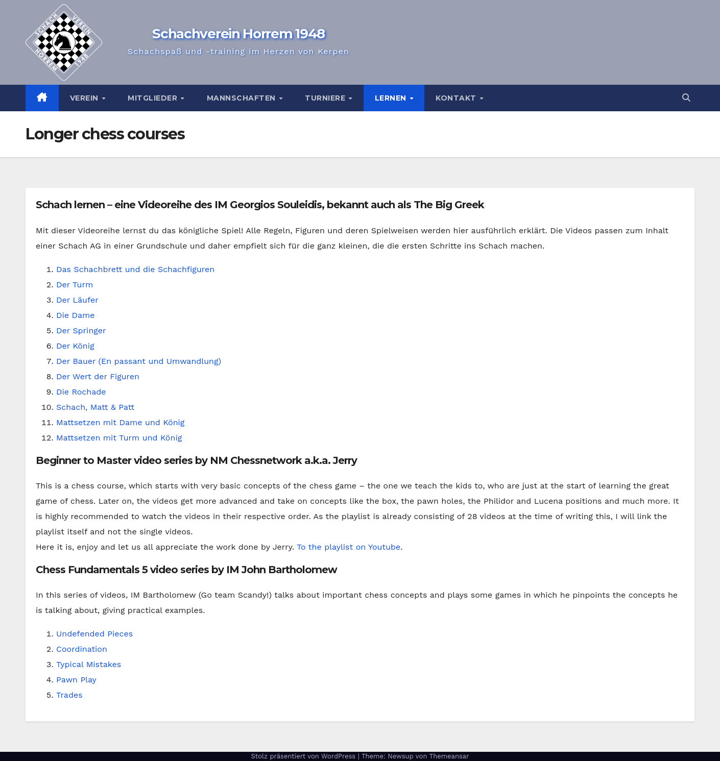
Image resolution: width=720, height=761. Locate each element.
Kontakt (457, 98)
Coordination (81, 649)
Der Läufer (77, 300)
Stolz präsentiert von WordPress (304, 756)
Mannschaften (242, 98)
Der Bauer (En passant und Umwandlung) (138, 361)
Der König (75, 346)
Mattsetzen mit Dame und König (120, 422)
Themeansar (449, 756)
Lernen (392, 98)
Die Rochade (81, 392)
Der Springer (81, 330)
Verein (85, 98)
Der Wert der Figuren (97, 376)
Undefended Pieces (94, 634)
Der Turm (74, 284)
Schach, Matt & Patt (95, 407)
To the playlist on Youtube (348, 547)
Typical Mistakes (88, 664)
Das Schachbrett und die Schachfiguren (135, 269)
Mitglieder (154, 98)
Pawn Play (76, 679)
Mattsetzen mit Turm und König (119, 438)
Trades (69, 695)
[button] (686, 98)
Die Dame (75, 315)
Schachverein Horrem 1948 (238, 34)
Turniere (326, 98)
